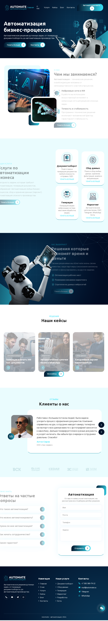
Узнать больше (16, 45)
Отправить (82, 549)
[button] (101, 426)
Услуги (46, 7)
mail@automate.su (89, 588)
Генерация (61, 591)
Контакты (71, 7)
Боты (59, 601)
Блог (62, 7)
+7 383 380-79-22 (88, 584)
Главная (30, 7)
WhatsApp (86, 596)
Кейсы (54, 7)
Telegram (85, 592)
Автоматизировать (91, 7)
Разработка (62, 598)
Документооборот (65, 584)
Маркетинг (61, 595)
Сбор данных (62, 588)
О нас (38, 7)
